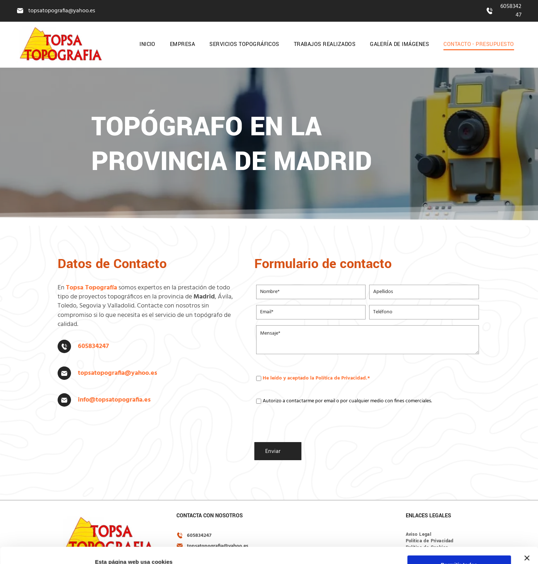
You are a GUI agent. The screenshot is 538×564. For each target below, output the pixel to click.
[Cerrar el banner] (526, 517)
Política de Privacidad (341, 378)
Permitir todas (459, 524)
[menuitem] (147, 44)
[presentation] (311, 421)
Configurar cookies (459, 545)
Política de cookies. (351, 558)
